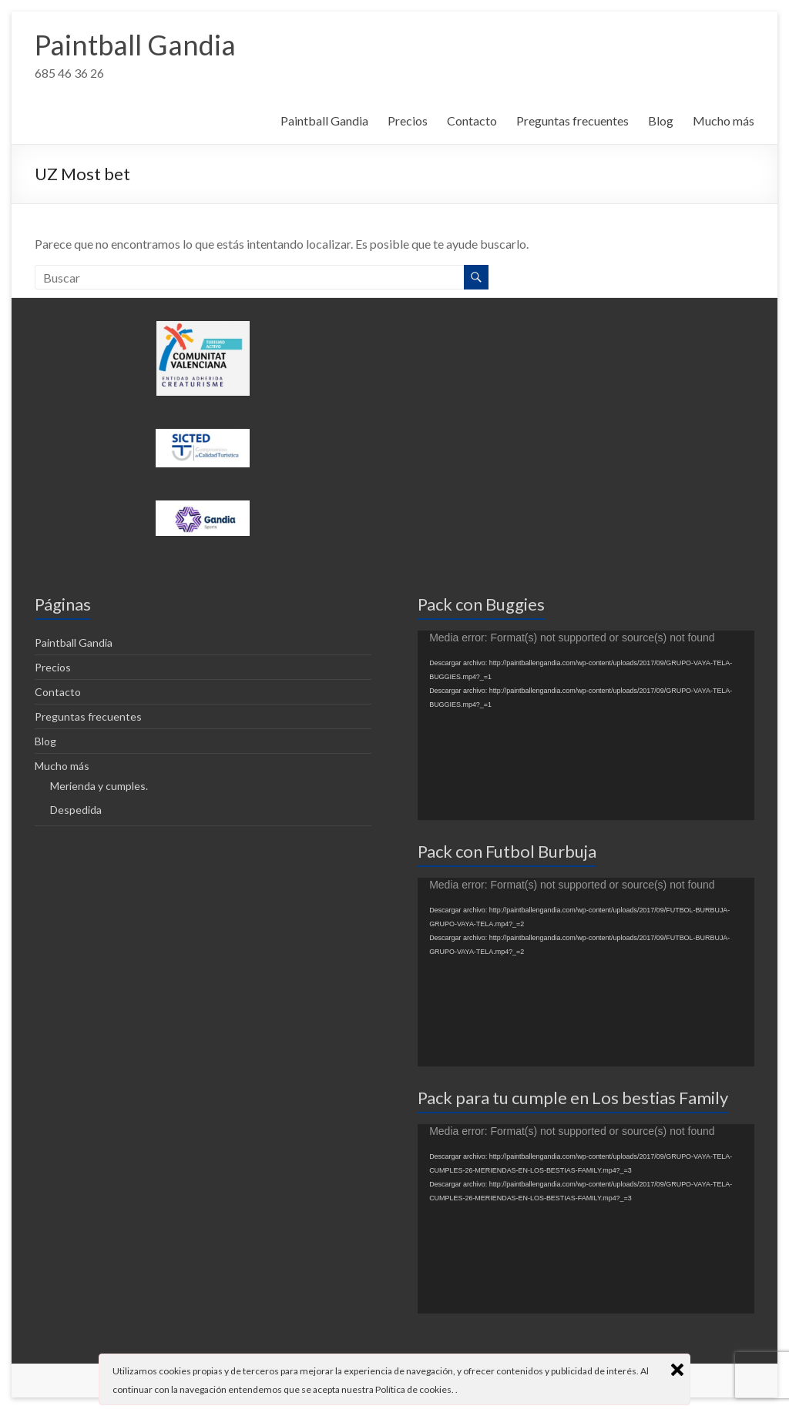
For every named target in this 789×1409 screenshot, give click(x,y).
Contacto (472, 120)
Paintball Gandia (135, 45)
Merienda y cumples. (99, 785)
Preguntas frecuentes (572, 120)
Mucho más (723, 120)
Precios (408, 120)
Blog (660, 120)
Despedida (76, 809)
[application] (586, 725)
